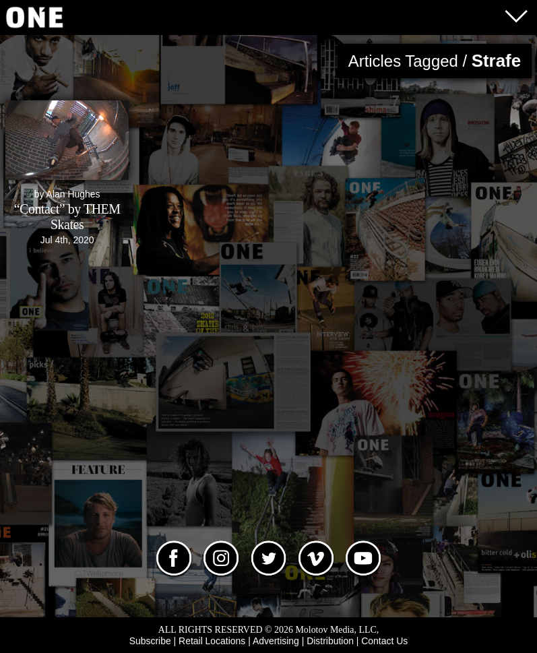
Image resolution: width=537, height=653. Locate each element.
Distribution (330, 640)
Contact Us (384, 640)
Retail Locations (212, 640)
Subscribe (150, 640)
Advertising (276, 640)
